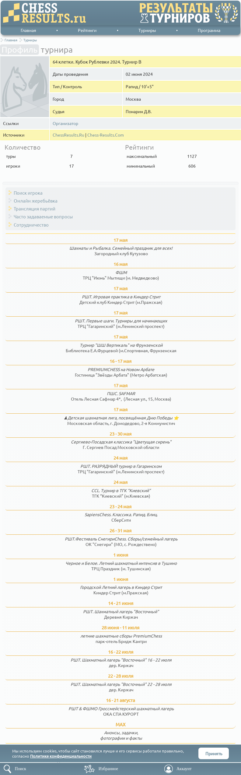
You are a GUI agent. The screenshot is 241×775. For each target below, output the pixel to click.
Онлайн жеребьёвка (36, 200)
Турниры (147, 30)
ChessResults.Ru (68, 134)
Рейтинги (87, 30)
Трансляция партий (34, 208)
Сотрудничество (31, 225)
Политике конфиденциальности (61, 756)
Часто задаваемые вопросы (43, 216)
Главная (28, 30)
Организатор (65, 123)
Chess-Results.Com (105, 134)
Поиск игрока (28, 193)
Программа (209, 30)
